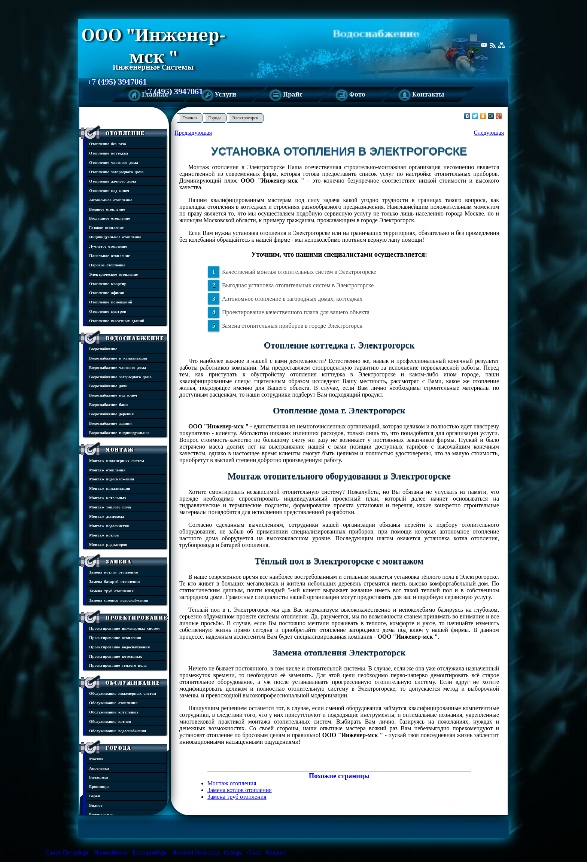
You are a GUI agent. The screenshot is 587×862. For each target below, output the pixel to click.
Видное (96, 805)
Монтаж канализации (109, 488)
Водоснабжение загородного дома (120, 377)
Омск (254, 852)
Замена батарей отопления (114, 581)
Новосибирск (111, 852)
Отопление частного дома (113, 162)
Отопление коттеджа (108, 153)
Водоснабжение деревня (111, 414)
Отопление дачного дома (112, 181)
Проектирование (137, 618)
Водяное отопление (107, 209)
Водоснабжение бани (108, 404)
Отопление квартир (108, 283)
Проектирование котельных (115, 656)
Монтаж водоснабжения (111, 479)
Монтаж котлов (104, 535)
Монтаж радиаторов (108, 544)
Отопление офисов (106, 292)
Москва (96, 758)
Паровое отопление (107, 265)
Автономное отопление (110, 200)
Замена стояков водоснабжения (118, 600)
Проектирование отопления (115, 637)
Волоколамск (101, 814)
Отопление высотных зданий (117, 320)
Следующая (489, 132)
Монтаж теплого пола (110, 507)
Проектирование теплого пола (118, 665)
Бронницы (99, 786)
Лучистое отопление (108, 246)
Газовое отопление (106, 227)
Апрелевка (99, 768)
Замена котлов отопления (113, 572)
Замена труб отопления (111, 591)
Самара (233, 852)
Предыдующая (193, 132)
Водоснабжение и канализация (118, 358)
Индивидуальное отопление (115, 237)
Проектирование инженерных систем (124, 628)
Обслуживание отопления (113, 702)
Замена (119, 562)
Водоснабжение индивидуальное (119, 432)
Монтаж (120, 450)
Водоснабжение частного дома (117, 367)
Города (118, 748)
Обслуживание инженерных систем (122, 693)
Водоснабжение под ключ (113, 395)
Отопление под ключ (109, 190)
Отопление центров (107, 311)
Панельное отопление (109, 255)
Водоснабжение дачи (108, 385)
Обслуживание (133, 683)
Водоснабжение (135, 338)
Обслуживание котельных (114, 712)
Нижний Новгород (195, 852)
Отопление (125, 133)
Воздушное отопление (109, 218)
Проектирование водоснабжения (119, 647)
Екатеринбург (150, 852)
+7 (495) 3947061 (117, 82)
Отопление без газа (107, 143)
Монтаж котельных (107, 497)
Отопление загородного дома (116, 171)
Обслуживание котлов (110, 721)
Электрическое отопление (113, 274)
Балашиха (98, 777)
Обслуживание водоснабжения (117, 730)
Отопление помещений (110, 302)
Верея (94, 796)
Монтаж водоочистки (109, 525)
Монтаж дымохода (106, 516)
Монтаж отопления (107, 470)
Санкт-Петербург (67, 852)
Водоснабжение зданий (110, 423)
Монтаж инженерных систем (116, 460)
